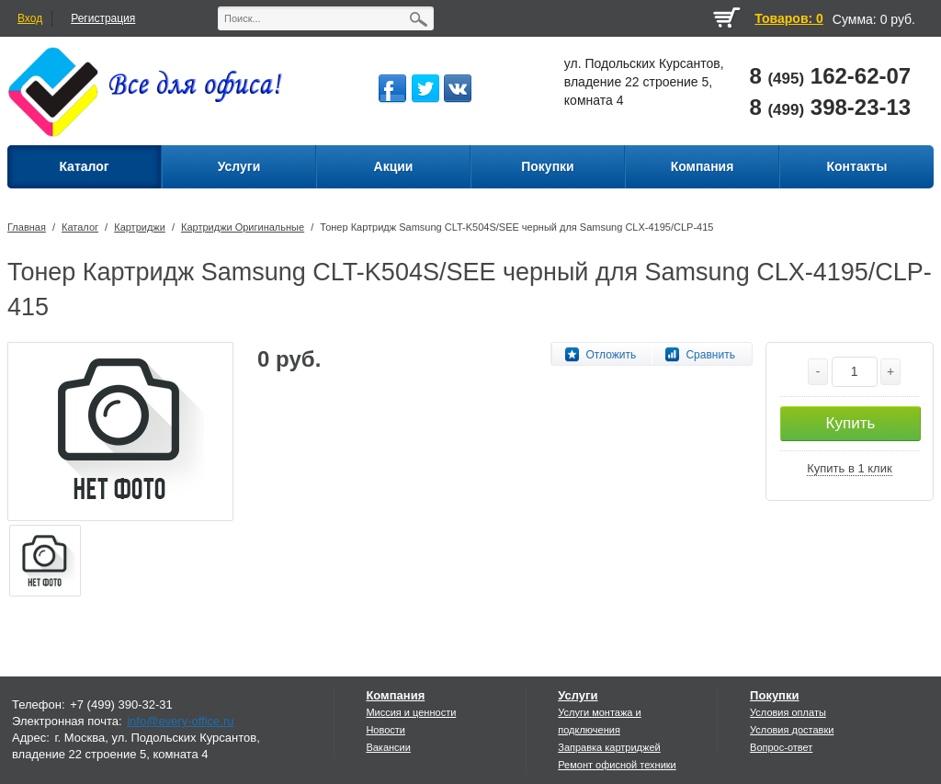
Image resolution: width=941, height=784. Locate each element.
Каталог (80, 227)
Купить (851, 423)
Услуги (577, 695)
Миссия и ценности (411, 712)
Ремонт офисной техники (617, 764)
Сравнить (710, 354)
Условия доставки (791, 729)
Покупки (774, 695)
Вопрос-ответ (781, 747)
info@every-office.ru (180, 721)
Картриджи (139, 227)
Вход (29, 18)
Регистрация (103, 18)
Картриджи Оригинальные (242, 227)
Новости (385, 729)
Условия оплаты (788, 712)
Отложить (610, 354)
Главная (26, 227)
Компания (395, 695)
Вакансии (388, 747)
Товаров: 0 (788, 18)
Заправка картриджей (609, 747)
